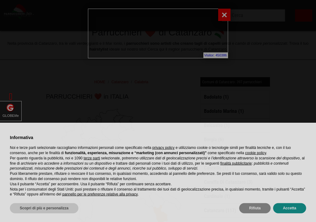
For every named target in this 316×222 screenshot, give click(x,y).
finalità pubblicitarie (236, 175)
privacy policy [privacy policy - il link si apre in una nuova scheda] (163, 160)
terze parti (92, 170)
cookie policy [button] (255, 165)
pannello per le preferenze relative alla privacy (100, 206)
